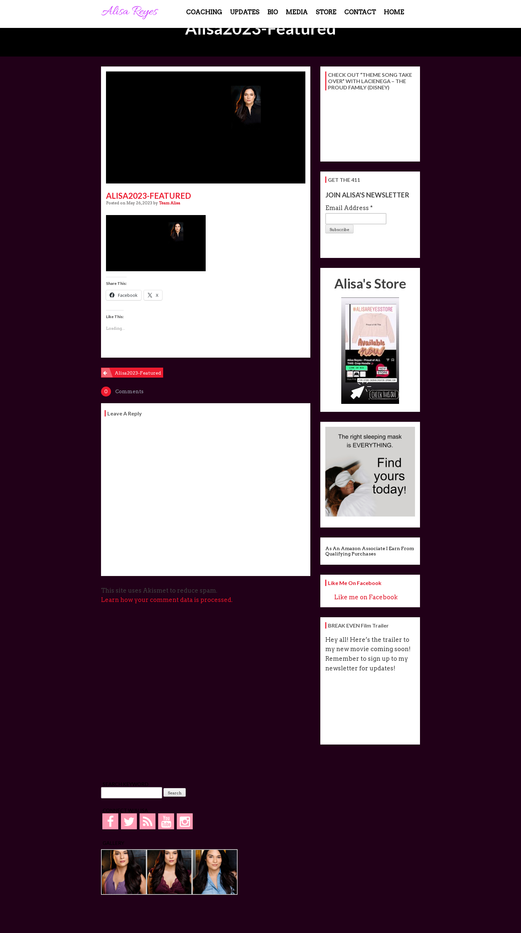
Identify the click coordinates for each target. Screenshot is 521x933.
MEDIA (297, 12)
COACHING (204, 12)
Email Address (349, 207)
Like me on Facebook (354, 583)
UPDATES (244, 12)
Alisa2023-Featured (138, 373)
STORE (326, 12)
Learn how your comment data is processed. (167, 599)
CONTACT (360, 12)
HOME (394, 12)
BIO (272, 12)
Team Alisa (169, 202)
